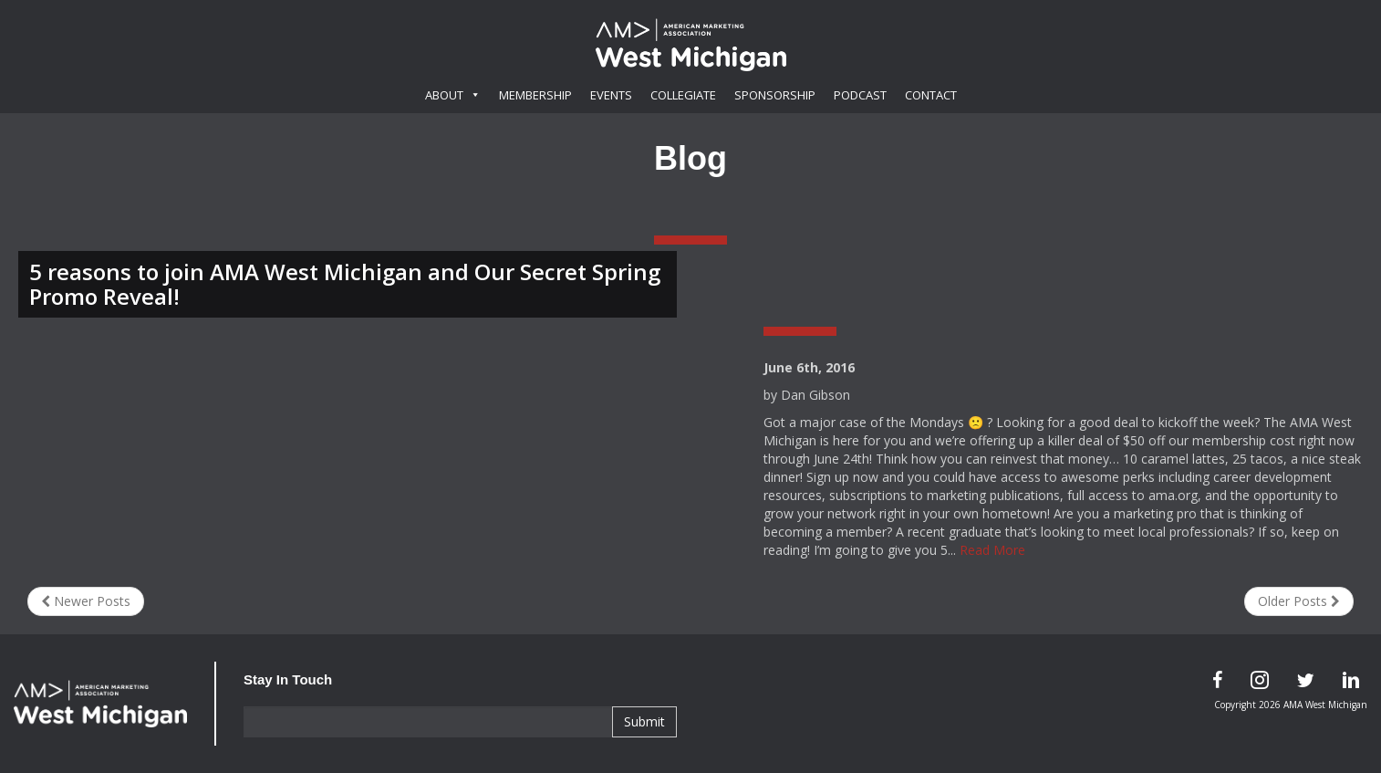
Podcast (860, 95)
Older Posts (1299, 601)
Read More (992, 550)
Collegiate (683, 95)
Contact (931, 95)
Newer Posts (85, 601)
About (453, 95)
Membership (535, 95)
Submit (644, 721)
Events (611, 95)
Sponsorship (774, 95)
